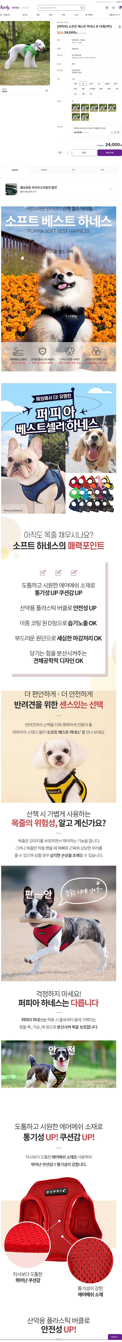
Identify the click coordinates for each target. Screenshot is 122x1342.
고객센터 (119, 2)
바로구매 (109, 152)
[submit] (81, 7)
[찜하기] (46, 90)
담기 (84, 152)
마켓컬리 (15, 8)
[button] (58, 189)
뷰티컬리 (25, 8)
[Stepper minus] (112, 132)
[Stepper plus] (117, 132)
